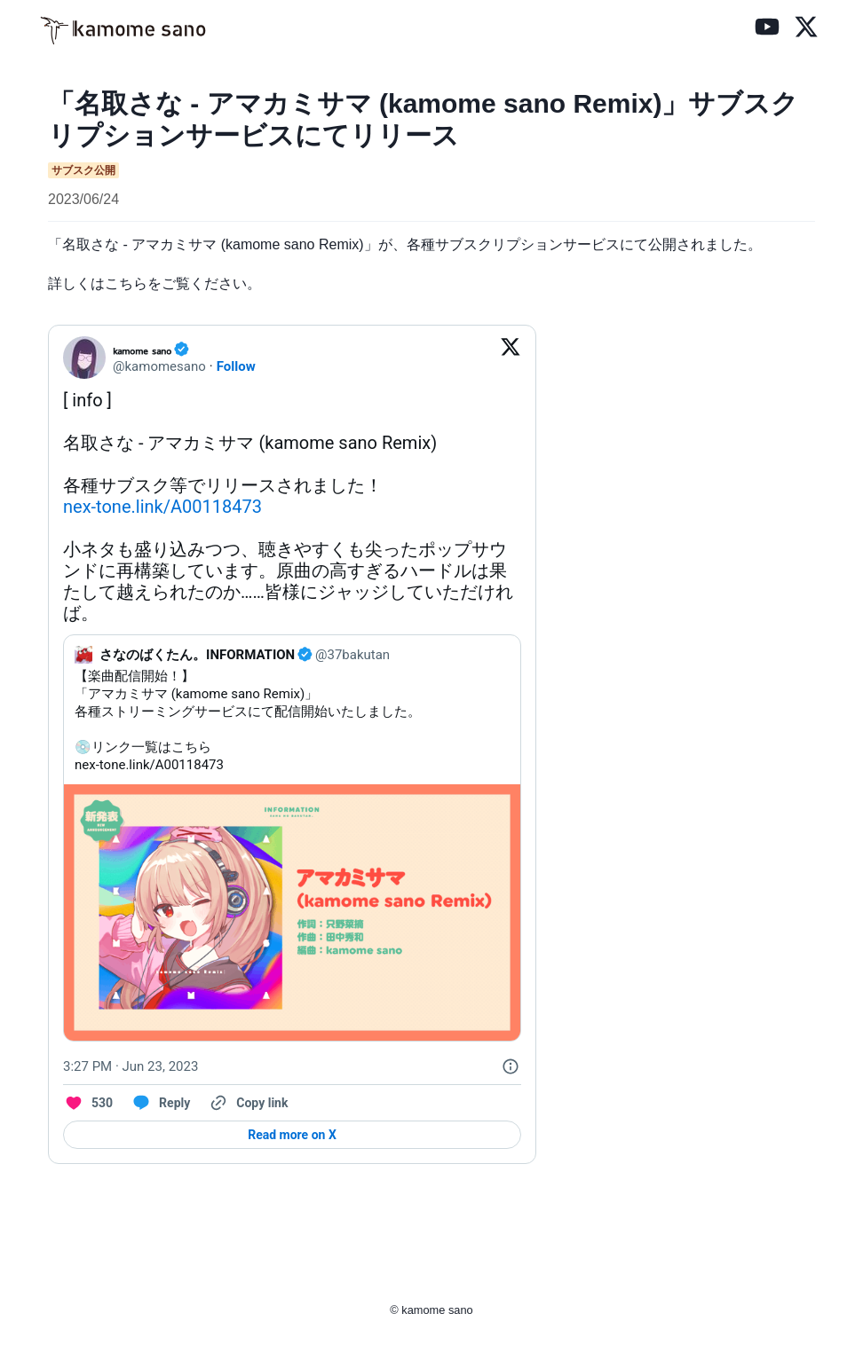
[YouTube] (767, 29)
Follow (236, 366)
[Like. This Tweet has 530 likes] (88, 1103)
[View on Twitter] (510, 357)
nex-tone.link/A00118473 (162, 506)
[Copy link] (248, 1103)
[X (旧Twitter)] (806, 29)
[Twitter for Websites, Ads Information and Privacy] (510, 1066)
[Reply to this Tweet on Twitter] (160, 1103)
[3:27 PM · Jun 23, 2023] (130, 1066)
